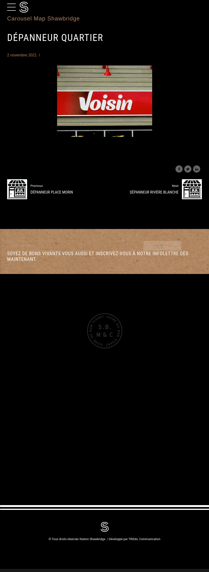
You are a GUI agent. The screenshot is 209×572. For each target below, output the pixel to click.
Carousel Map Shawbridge (43, 18)
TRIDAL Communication (144, 539)
